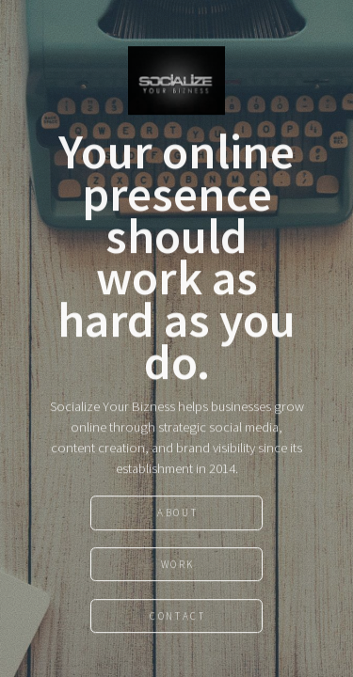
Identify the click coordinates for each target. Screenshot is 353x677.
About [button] (177, 513)
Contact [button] (177, 616)
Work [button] (178, 565)
